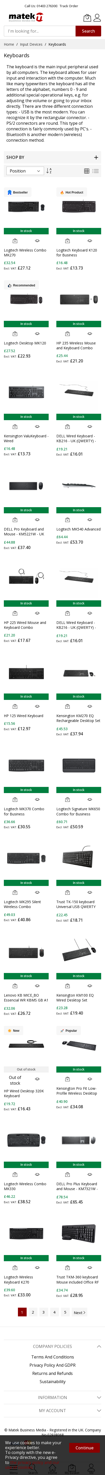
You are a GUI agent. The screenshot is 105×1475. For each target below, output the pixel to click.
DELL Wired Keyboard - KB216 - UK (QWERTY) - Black (76, 440)
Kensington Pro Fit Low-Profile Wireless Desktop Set (76, 1093)
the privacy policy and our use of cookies (32, 1465)
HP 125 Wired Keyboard (23, 715)
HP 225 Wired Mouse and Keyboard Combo (25, 625)
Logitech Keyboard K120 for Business (76, 252)
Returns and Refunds (52, 1373)
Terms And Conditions (52, 1357)
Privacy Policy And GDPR (52, 1365)
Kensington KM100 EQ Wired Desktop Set (75, 997)
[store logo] (25, 17)
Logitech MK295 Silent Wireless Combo (22, 904)
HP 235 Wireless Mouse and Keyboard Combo (76, 345)
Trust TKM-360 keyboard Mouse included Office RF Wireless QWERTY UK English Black (77, 1284)
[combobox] (40, 31)
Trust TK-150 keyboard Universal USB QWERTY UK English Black (76, 906)
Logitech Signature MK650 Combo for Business (78, 811)
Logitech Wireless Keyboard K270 (18, 1279)
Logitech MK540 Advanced (78, 529)
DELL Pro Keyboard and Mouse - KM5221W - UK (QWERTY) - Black (24, 534)
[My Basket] (87, 17)
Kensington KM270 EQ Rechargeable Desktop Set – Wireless (78, 720)
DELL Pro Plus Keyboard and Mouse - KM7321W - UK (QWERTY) (77, 1188)
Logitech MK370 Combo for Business (24, 811)
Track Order (69, 6)
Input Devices (32, 44)
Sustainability (53, 1381)
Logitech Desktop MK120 (25, 343)
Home (9, 44)
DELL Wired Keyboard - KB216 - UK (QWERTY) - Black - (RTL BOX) (76, 627)
